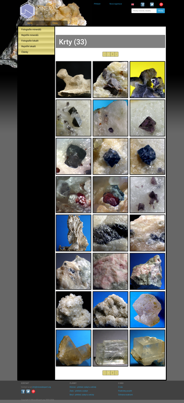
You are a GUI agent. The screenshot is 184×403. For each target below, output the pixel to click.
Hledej (160, 11)
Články (55, 23)
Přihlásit (97, 4)
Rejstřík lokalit (28, 46)
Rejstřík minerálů (29, 35)
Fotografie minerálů (31, 29)
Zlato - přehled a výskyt (79, 391)
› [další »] (116, 54)
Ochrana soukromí (125, 395)
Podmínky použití (125, 391)
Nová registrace (116, 4)
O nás (120, 387)
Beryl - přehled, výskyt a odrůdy (82, 395)
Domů (29, 23)
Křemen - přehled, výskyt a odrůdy (83, 387)
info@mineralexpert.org (41, 387)
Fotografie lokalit (29, 40)
